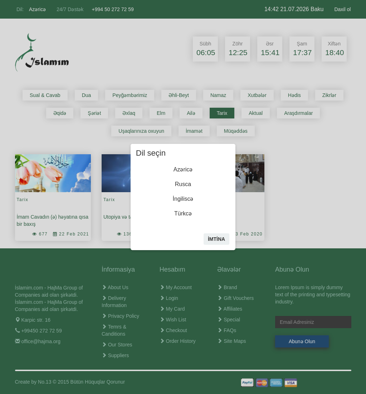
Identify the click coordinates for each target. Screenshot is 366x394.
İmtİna (216, 239)
